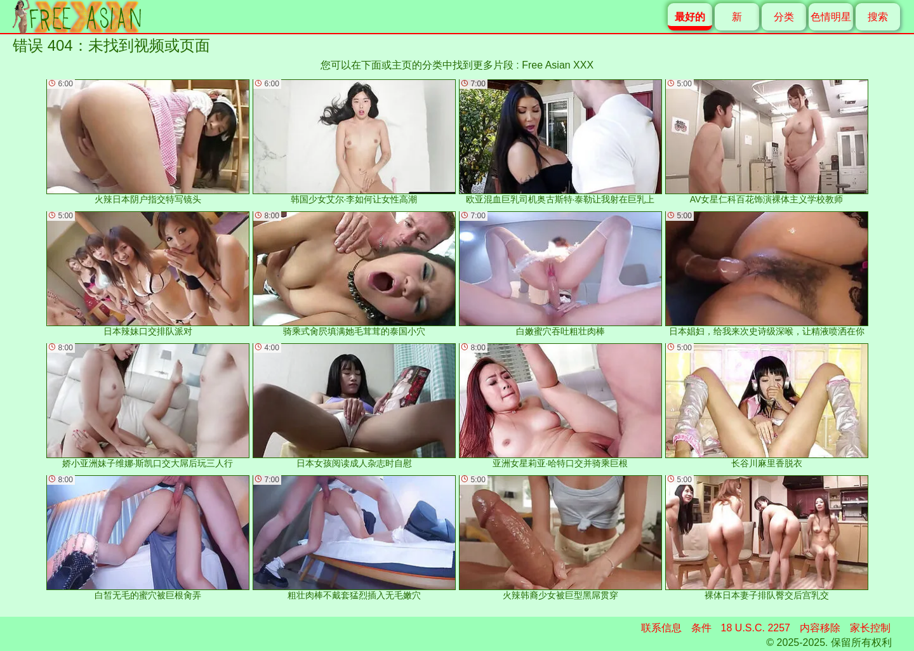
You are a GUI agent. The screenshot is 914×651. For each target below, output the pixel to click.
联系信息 (661, 627)
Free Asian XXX (557, 65)
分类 (784, 16)
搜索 (878, 16)
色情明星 (831, 16)
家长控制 (870, 627)
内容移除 (820, 627)
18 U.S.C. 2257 (755, 627)
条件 (701, 627)
